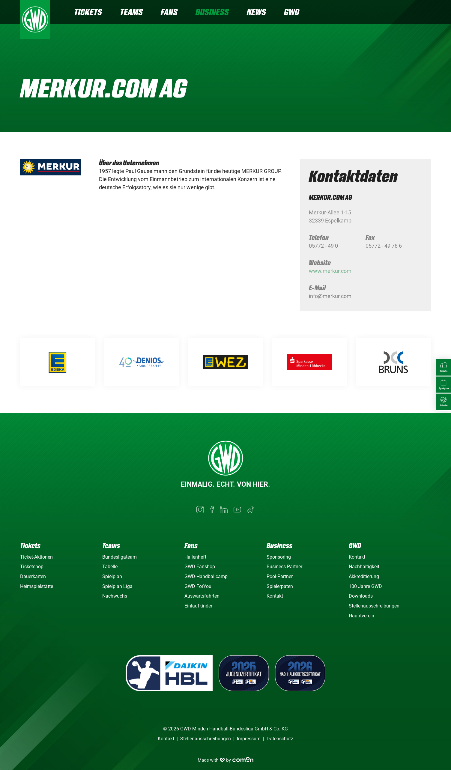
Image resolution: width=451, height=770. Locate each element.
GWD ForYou (197, 586)
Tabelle (110, 566)
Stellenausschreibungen (374, 606)
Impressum (249, 739)
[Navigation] (426, 12)
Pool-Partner (280, 576)
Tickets (88, 11)
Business (212, 11)
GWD (291, 11)
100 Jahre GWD (365, 586)
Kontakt (275, 596)
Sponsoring (279, 557)
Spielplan (112, 576)
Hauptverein (361, 616)
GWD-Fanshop (199, 566)
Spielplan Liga (117, 586)
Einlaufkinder (198, 606)
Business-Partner (284, 566)
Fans (169, 11)
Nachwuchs (114, 596)
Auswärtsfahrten (202, 596)
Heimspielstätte (36, 586)
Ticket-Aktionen (36, 557)
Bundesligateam (119, 557)
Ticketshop (31, 566)
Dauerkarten (33, 576)
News (256, 11)
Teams (131, 11)
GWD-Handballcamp (206, 576)
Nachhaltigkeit (364, 566)
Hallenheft (195, 557)
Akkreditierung (364, 576)
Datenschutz (280, 739)
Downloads (361, 596)
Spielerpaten (280, 586)
